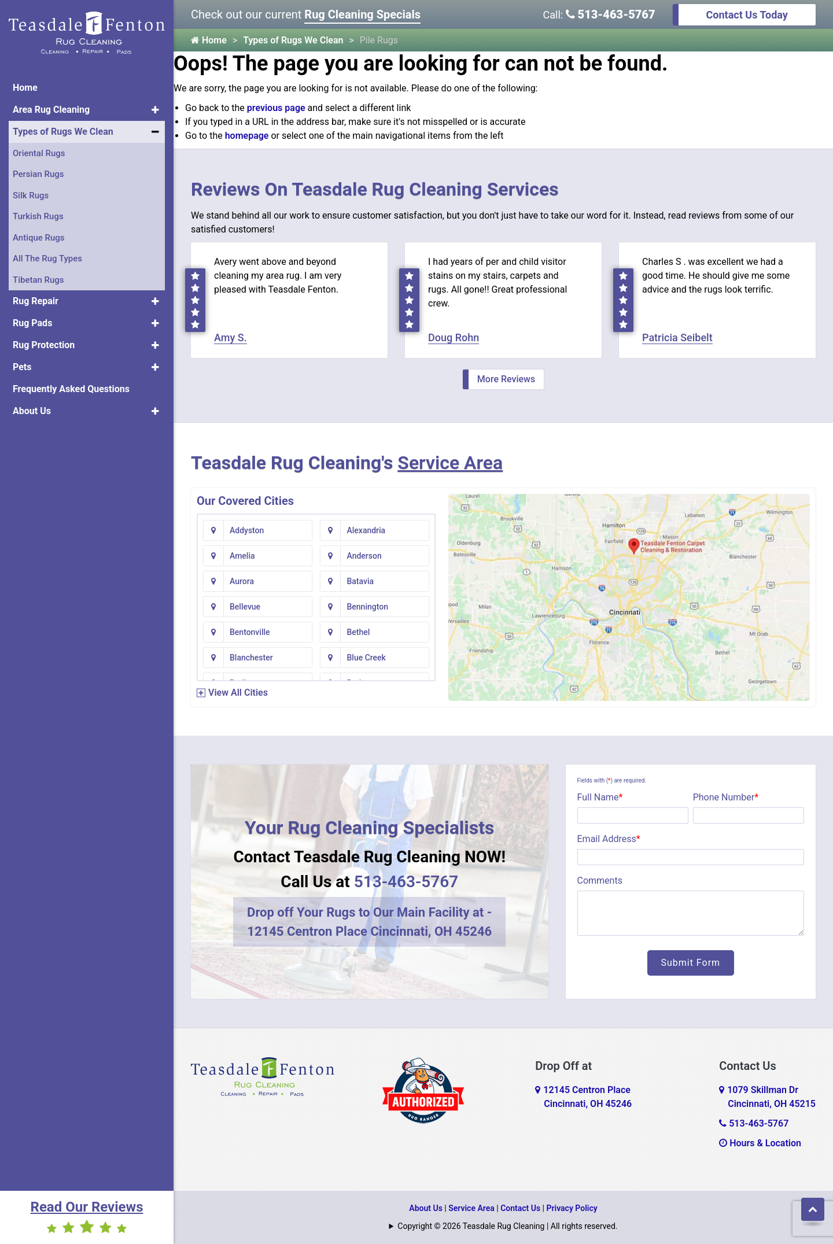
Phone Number (725, 797)
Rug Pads (32, 323)
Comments (599, 880)
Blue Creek (366, 657)
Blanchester (251, 657)
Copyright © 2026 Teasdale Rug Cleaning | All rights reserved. (507, 1226)
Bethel (358, 632)
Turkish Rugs (38, 216)
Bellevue (245, 606)
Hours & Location (760, 1143)
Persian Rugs (38, 174)
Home (25, 87)
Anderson (364, 555)
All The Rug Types (47, 258)
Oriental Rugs (39, 153)
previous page (276, 107)
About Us (32, 410)
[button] (155, 109)
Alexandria (366, 530)
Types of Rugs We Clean (63, 131)
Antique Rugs (39, 237)
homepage (247, 135)
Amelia (242, 555)
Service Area (450, 463)
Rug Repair (35, 301)
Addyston (247, 530)
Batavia (360, 581)
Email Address (608, 838)
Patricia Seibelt (677, 337)
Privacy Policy (572, 1208)
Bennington (367, 606)
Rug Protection (44, 344)
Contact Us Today (747, 15)
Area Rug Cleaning (51, 109)
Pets (22, 366)
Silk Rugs (31, 195)
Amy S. (230, 337)
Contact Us (520, 1208)
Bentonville (250, 632)
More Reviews (506, 379)
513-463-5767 (610, 14)
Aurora (242, 581)
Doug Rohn (453, 337)
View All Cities (238, 692)
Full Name (600, 797)
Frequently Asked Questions (71, 388)
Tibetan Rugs (38, 280)
